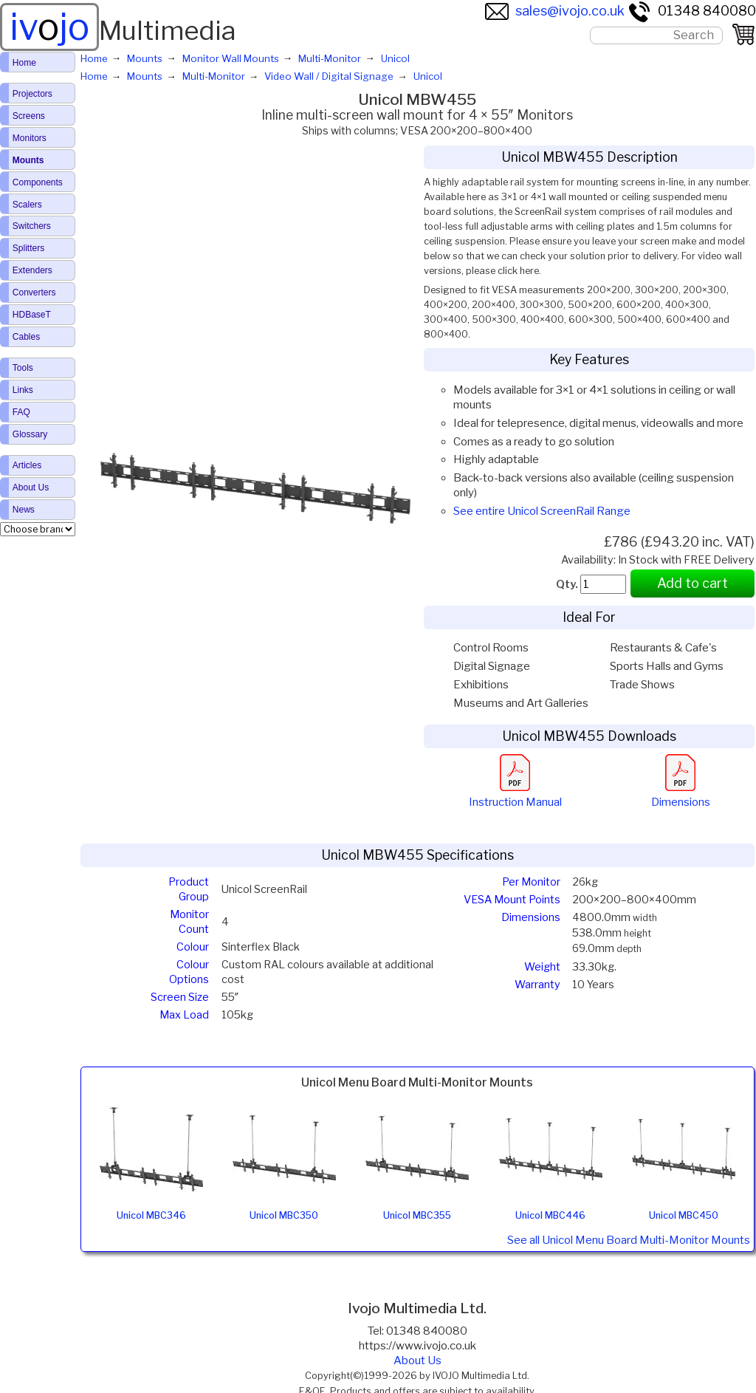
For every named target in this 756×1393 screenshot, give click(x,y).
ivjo (49, 26)
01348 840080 (692, 10)
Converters (34, 292)
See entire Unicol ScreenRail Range (541, 511)
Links (23, 390)
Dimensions (680, 795)
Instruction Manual (515, 795)
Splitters (28, 248)
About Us (417, 1360)
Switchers (32, 226)
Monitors (30, 138)
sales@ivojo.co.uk (555, 10)
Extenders (32, 270)
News (24, 509)
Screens (29, 116)
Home (24, 63)
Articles (27, 465)
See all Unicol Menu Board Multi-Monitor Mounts (628, 1240)
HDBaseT (32, 314)
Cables (26, 337)
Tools (23, 368)
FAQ (21, 412)
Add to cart (692, 583)
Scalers (27, 204)
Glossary (30, 434)
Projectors (32, 94)
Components (38, 182)
